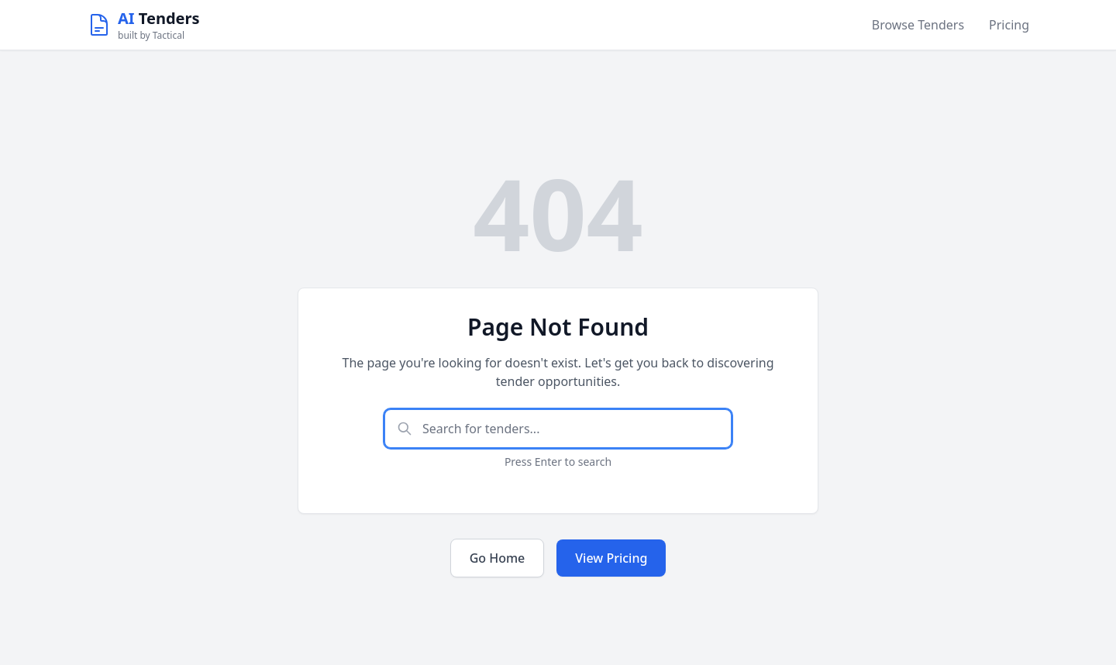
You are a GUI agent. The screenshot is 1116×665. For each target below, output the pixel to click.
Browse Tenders (918, 24)
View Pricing (611, 558)
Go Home (497, 558)
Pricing (1009, 24)
